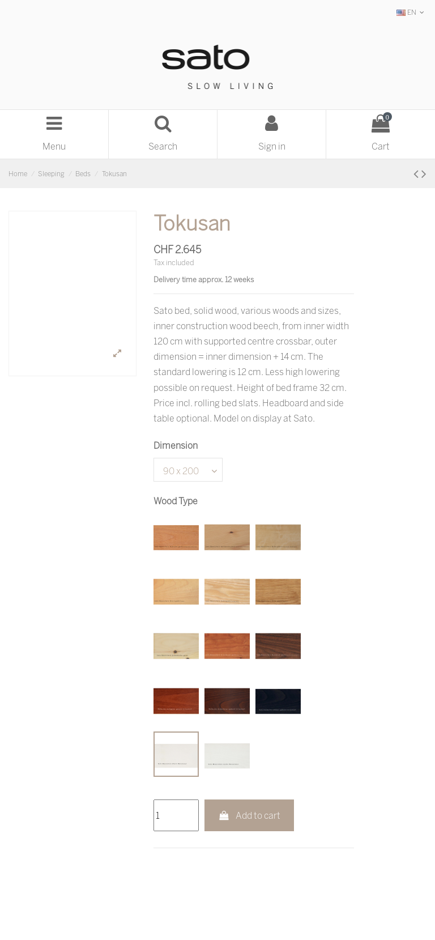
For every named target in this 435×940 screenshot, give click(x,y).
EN (411, 12)
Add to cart (249, 815)
